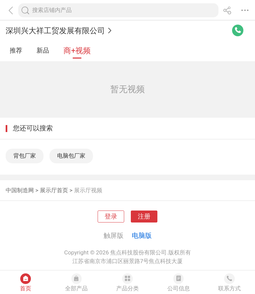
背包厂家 (24, 155)
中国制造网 (20, 190)
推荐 (16, 50)
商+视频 (77, 50)
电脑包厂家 (71, 155)
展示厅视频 (88, 190)
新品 (43, 50)
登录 (111, 216)
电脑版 (142, 235)
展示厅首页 (54, 190)
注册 (144, 216)
